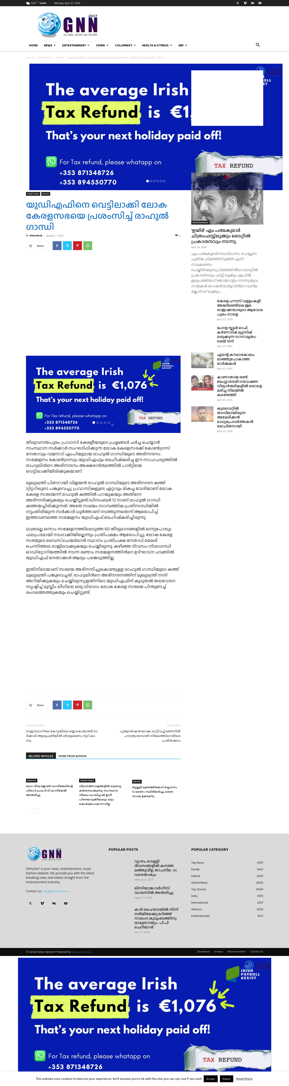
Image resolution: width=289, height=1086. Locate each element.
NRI (183, 45)
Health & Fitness (157, 45)
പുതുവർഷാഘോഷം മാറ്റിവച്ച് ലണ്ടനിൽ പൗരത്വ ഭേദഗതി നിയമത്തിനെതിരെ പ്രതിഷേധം (150, 736)
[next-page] (36, 811)
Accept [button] (210, 1079)
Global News (45, 57)
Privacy (218, 952)
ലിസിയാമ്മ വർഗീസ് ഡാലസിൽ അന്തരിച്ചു (153, 890)
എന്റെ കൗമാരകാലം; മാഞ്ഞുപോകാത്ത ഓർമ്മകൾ (236, 359)
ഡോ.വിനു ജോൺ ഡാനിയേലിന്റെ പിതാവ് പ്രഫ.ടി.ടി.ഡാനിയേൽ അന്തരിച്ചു (49, 790)
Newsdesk (36, 235)
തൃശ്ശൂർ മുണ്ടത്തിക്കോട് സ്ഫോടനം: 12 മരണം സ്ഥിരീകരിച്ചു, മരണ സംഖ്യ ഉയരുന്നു (155, 791)
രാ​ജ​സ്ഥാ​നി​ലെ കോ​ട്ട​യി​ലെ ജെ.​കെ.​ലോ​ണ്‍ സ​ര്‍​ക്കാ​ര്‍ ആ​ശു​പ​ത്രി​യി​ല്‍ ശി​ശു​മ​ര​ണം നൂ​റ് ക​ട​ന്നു (62, 736)
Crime (102, 45)
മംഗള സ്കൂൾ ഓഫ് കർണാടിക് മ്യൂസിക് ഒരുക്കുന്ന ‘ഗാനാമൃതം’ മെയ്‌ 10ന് (236, 334)
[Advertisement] (227, 98)
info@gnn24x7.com (55, 891)
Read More (244, 1078)
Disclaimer (203, 952)
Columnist (125, 45)
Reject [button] (227, 1079)
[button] (258, 45)
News (50, 45)
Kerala (60, 57)
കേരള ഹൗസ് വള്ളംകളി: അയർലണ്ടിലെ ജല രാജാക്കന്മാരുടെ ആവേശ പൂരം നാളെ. (240, 307)
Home (33, 45)
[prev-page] (29, 811)
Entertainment (76, 45)
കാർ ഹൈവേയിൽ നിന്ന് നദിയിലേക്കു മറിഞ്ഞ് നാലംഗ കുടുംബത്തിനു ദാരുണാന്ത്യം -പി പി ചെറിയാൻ (156, 918)
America (31, 780)
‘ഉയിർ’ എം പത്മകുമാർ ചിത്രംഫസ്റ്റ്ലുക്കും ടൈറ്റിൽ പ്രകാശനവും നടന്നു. (221, 236)
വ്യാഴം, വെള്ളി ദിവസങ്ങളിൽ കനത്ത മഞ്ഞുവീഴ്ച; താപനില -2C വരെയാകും (155, 868)
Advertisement (236, 952)
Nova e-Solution (81, 952)
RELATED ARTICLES (41, 756)
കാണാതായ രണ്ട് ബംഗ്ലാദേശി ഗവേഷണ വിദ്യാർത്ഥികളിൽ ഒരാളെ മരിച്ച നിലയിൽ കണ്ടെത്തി (239, 386)
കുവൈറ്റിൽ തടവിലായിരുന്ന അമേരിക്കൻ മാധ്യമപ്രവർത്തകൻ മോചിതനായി (235, 417)
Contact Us (256, 952)
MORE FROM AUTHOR (72, 756)
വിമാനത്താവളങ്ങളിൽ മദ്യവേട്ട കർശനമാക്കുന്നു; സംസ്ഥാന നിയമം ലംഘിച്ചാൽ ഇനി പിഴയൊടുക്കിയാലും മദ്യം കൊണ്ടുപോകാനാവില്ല (100, 795)
